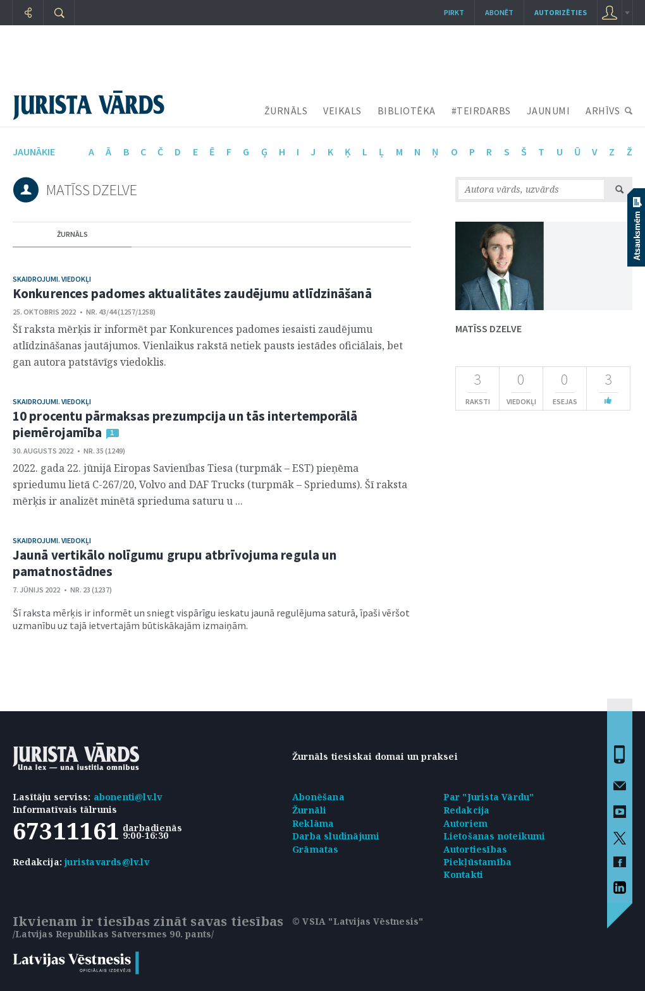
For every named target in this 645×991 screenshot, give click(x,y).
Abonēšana (318, 797)
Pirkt (454, 12)
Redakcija (466, 810)
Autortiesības (475, 849)
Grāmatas (315, 849)
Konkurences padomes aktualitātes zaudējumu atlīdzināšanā (192, 293)
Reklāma (313, 823)
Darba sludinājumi (335, 836)
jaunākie (34, 151)
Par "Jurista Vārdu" (488, 797)
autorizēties (560, 12)
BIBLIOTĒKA (407, 110)
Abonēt (499, 12)
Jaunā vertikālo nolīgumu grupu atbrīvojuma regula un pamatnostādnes (174, 563)
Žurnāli (309, 810)
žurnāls (72, 234)
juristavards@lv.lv (106, 862)
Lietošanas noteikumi (494, 836)
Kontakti (463, 874)
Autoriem (465, 823)
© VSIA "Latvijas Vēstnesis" (357, 921)
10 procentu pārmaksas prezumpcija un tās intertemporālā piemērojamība (185, 424)
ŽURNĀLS (286, 110)
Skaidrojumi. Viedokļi (52, 279)
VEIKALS (342, 110)
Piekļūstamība (477, 862)
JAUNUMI (548, 110)
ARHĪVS (603, 110)
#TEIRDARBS (481, 110)
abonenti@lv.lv (128, 797)
